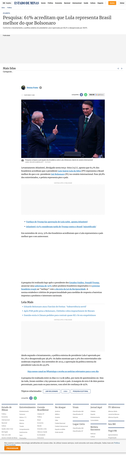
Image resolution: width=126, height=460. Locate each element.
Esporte (93, 414)
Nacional (67, 3)
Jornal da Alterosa (113, 414)
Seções (7, 3)
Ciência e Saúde (42, 432)
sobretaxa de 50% (43, 286)
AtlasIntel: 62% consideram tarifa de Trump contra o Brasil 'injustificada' (61, 226)
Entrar (122, 3)
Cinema (21, 420)
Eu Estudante (41, 435)
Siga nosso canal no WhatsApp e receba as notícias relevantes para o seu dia (63, 371)
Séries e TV (22, 417)
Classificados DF (78, 414)
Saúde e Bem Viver (7, 429)
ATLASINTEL (6, 13)
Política (50, 3)
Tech (20, 435)
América (57, 411)
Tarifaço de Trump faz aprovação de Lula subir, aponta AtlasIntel (57, 222)
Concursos (40, 438)
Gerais (43, 3)
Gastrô (93, 440)
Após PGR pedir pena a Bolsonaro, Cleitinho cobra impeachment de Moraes (59, 311)
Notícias (75, 417)
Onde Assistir (59, 432)
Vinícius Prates (32, 88)
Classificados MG (78, 411)
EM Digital (5, 432)
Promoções (22, 438)
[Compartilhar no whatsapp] (85, 94)
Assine (112, 3)
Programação (112, 438)
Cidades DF (40, 414)
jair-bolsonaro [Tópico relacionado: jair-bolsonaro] (51, 391)
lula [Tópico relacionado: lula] (65, 391)
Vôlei (56, 420)
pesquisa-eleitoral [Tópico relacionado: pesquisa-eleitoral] (80, 391)
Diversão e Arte (42, 429)
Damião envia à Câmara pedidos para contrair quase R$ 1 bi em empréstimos (60, 315)
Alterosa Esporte (113, 417)
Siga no (91, 94)
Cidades (93, 411)
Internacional (77, 3)
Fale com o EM (6, 435)
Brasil (39, 420)
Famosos (22, 414)
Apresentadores (113, 435)
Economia (58, 3)
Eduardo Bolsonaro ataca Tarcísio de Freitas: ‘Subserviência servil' (55, 306)
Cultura (92, 3)
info (40, 87)
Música (21, 423)
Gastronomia (23, 432)
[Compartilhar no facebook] (81, 94)
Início (3, 7)
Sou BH (112, 424)
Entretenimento (24, 411)
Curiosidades (95, 420)
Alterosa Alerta (112, 411)
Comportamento (24, 429)
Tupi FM (112, 430)
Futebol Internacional (61, 426)
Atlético (57, 414)
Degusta (100, 3)
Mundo (39, 426)
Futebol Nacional (60, 423)
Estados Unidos (76, 282)
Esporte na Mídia (60, 429)
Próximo (122, 68)
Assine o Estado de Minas (9, 438)
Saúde (86, 3)
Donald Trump (92, 282)
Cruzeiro (57, 417)
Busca (105, 3)
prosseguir (12, 448)
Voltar (118, 68)
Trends (21, 426)
